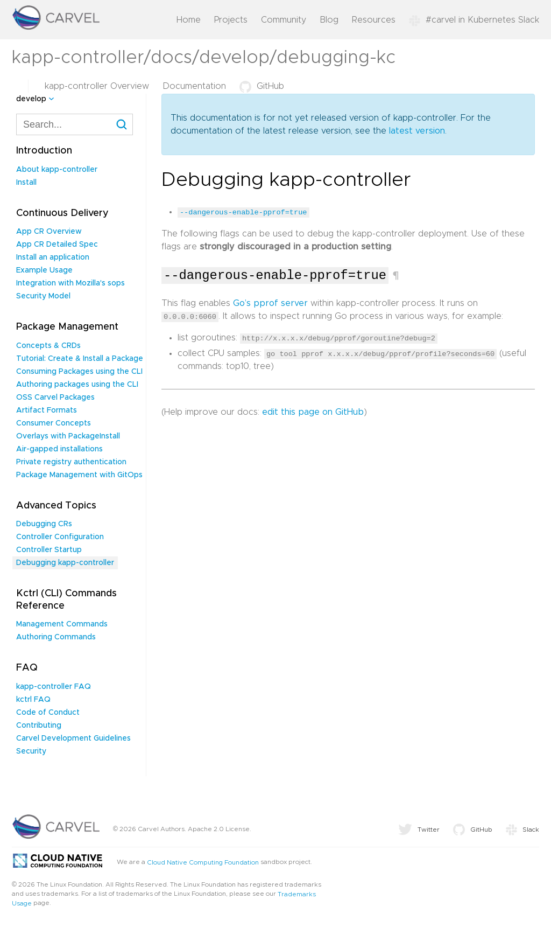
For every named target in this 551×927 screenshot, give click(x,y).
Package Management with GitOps (79, 475)
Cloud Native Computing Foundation (203, 862)
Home (188, 20)
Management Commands (62, 624)
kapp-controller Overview (97, 86)
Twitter (419, 829)
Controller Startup (49, 550)
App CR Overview (49, 231)
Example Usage (44, 270)
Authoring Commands (56, 637)
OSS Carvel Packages (55, 397)
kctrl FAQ (33, 699)
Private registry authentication (71, 462)
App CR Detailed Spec (57, 244)
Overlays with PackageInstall (68, 436)
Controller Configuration (60, 537)
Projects (231, 20)
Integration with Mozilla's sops (70, 283)
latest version (417, 131)
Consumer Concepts (53, 423)
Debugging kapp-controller (65, 563)
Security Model (43, 296)
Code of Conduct (48, 712)
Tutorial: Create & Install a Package (79, 359)
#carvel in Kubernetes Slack (474, 20)
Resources (373, 20)
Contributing (38, 725)
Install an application (52, 257)
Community (283, 20)
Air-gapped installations (59, 449)
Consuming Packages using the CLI (79, 371)
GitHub (261, 86)
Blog (329, 20)
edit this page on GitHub (313, 411)
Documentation (194, 86)
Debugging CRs (44, 524)
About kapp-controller (56, 169)
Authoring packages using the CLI (77, 384)
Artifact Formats (46, 410)
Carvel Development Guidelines (73, 738)
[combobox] (74, 124)
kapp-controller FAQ (53, 687)
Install (26, 182)
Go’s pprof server (270, 303)
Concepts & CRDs (48, 346)
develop (31, 99)
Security (31, 751)
